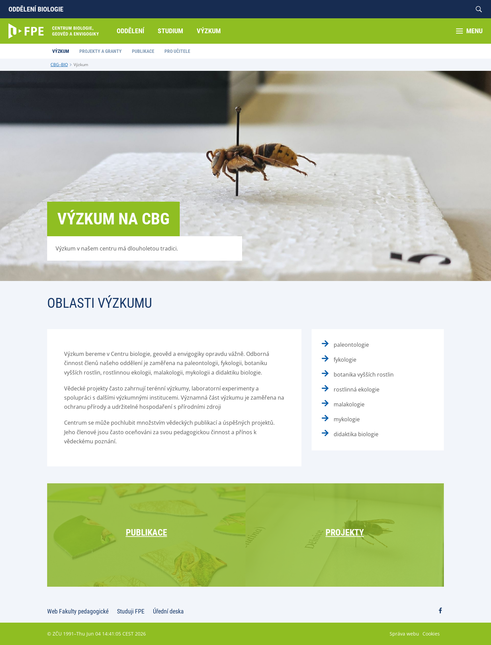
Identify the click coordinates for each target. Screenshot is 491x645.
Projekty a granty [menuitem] (100, 51)
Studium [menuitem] (170, 31)
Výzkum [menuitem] (209, 31)
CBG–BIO (59, 64)
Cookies (431, 633)
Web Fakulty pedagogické (78, 611)
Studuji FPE (130, 611)
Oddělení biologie (35, 9)
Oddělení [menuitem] (130, 31)
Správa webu (404, 633)
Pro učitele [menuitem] (177, 51)
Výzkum (81, 64)
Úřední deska (168, 611)
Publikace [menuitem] (143, 51)
